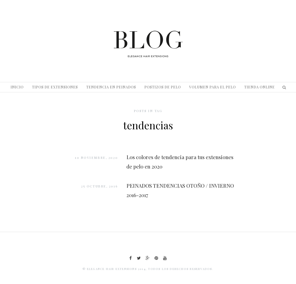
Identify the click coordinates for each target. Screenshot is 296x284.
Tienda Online (259, 87)
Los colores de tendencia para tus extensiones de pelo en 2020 (179, 161)
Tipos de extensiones (55, 87)
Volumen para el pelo (212, 87)
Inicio (17, 87)
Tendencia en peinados (111, 87)
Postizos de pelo (162, 87)
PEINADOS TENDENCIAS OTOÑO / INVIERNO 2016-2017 (180, 190)
